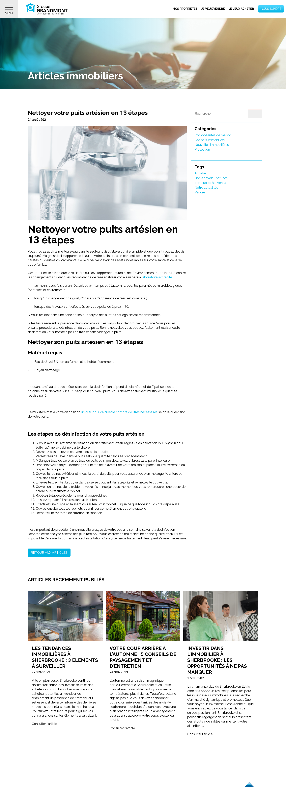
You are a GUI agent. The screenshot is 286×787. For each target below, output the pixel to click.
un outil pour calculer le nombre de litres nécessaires (119, 412)
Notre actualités (206, 187)
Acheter (200, 173)
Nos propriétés (185, 8)
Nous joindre (271, 8)
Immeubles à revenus (210, 183)
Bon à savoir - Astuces (211, 178)
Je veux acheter (241, 8)
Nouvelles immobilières (212, 145)
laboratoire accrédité (156, 277)
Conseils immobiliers (210, 140)
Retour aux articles (49, 552)
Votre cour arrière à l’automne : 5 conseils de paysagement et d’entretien (143, 657)
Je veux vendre (213, 8)
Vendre (200, 192)
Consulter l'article (44, 724)
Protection (202, 149)
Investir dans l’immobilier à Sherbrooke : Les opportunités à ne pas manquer (217, 660)
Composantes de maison (213, 135)
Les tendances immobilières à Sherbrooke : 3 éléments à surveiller (65, 657)
